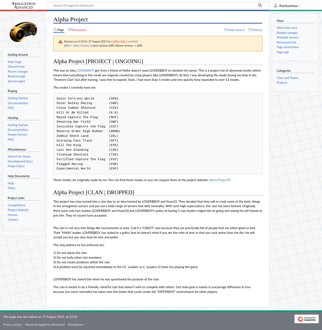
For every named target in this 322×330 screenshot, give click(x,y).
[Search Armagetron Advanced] (158, 5)
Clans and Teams (287, 78)
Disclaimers (75, 324)
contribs (132, 41)
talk (123, 41)
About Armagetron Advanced (45, 324)
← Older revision (79, 45)
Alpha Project (218, 180)
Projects (282, 82)
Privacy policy (12, 324)
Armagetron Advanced (23, 5)
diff (67, 45)
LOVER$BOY (85, 70)
